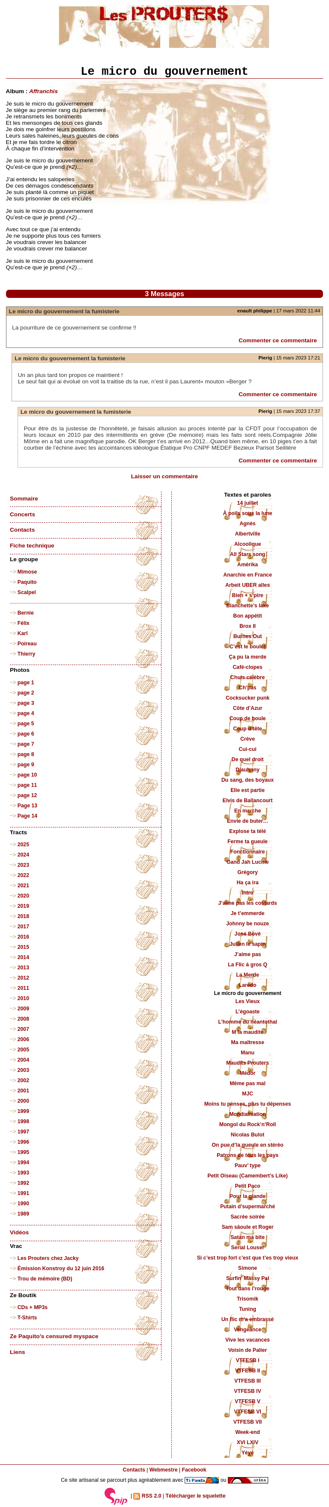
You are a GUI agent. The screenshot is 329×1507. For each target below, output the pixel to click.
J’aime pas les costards (247, 903)
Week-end (247, 1432)
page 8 (26, 754)
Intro (247, 893)
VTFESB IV (247, 1391)
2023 (23, 865)
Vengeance (247, 1330)
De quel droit (248, 759)
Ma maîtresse (247, 1042)
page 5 (26, 724)
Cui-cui (247, 749)
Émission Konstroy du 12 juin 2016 (61, 1269)
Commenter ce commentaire (278, 340)
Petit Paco (247, 1186)
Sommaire (24, 498)
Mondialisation (247, 1114)
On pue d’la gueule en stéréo (247, 1145)
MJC (247, 1094)
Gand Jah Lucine (248, 862)
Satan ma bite (247, 1237)
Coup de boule (247, 718)
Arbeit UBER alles (247, 585)
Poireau (27, 644)
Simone (247, 1268)
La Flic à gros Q (247, 965)
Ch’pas (248, 688)
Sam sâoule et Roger (247, 1227)
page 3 (26, 703)
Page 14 (27, 816)
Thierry (26, 654)
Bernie (26, 613)
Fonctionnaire (247, 852)
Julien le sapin (248, 944)
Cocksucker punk (247, 698)
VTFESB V (247, 1401)
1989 (23, 1214)
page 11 (27, 785)
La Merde (247, 975)
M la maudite (247, 1032)
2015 (23, 947)
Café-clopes (247, 667)
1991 (23, 1193)
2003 (23, 1070)
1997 (23, 1132)
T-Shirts (27, 1318)
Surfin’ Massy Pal (247, 1278)
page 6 (26, 734)
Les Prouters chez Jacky (48, 1258)
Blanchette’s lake (247, 606)
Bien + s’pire (247, 595)
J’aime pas (247, 954)
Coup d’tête (247, 729)
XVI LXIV (247, 1442)
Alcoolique (247, 544)
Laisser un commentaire (164, 476)
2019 (23, 906)
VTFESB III (247, 1381)
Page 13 (27, 806)
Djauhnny (248, 770)
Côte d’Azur (248, 708)
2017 (23, 927)
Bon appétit (247, 616)
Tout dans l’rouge (247, 1289)
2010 (23, 998)
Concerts (22, 514)
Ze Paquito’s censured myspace (54, 1336)
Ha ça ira (247, 883)
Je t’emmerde (248, 913)
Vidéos (19, 1232)
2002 (23, 1080)
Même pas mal (248, 1083)
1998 (23, 1121)
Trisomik (247, 1299)
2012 (23, 978)
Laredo (248, 985)
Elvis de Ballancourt (247, 801)
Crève (247, 739)
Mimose (27, 572)
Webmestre (164, 1470)
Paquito (27, 582)
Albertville (247, 534)
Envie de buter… (248, 821)
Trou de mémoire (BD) (45, 1279)
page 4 (26, 713)
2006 (23, 1039)
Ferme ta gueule (247, 842)
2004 (23, 1060)
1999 (23, 1111)
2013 (23, 968)
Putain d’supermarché (247, 1207)
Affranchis (43, 91)
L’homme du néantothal (247, 1022)
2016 (23, 937)
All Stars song (247, 554)
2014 (23, 957)
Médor (248, 1073)
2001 (23, 1091)
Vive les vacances (247, 1340)
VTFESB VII (247, 1422)
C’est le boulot (248, 647)
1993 (23, 1173)
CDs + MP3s (33, 1307)
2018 (23, 916)
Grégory (247, 872)
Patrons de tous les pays (247, 1155)
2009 (23, 1009)
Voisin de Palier (247, 1350)
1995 (23, 1152)
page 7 (26, 744)
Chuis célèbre (247, 677)
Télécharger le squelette (195, 1496)
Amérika (247, 565)
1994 (23, 1163)
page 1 (26, 683)
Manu (247, 1053)
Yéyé (248, 1453)
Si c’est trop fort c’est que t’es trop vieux (248, 1258)
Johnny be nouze (247, 924)
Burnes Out (247, 636)
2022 (23, 875)
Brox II (247, 626)
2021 (23, 886)
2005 (23, 1050)
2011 (23, 988)
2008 (23, 1019)
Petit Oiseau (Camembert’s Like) (247, 1176)
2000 (23, 1101)
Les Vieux (248, 1001)
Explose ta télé (247, 831)
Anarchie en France (247, 575)
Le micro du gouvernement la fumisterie (64, 311)
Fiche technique (32, 545)
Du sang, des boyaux (247, 780)
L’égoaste (248, 1012)
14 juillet (247, 503)
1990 (23, 1204)
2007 (23, 1029)
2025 (23, 845)
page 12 (27, 795)
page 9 (26, 765)
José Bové (247, 934)
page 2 (26, 693)
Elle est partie (247, 790)
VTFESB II (247, 1371)
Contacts (22, 530)
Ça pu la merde (247, 657)
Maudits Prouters (247, 1063)
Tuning (247, 1309)
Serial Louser (247, 1248)
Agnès (247, 524)
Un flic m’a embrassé (247, 1319)
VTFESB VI (247, 1412)
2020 (23, 896)
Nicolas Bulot (247, 1135)
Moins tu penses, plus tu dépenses (247, 1104)
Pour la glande (248, 1196)
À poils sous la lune (247, 513)
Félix (24, 623)
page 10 (27, 775)
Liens (17, 1352)
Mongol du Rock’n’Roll (247, 1124)
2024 (23, 855)
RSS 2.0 (147, 1496)
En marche (247, 811)
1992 (23, 1183)
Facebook (194, 1470)
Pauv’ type (248, 1166)
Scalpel (27, 592)
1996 (23, 1142)
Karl (23, 633)
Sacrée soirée (247, 1217)
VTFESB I (247, 1360)
